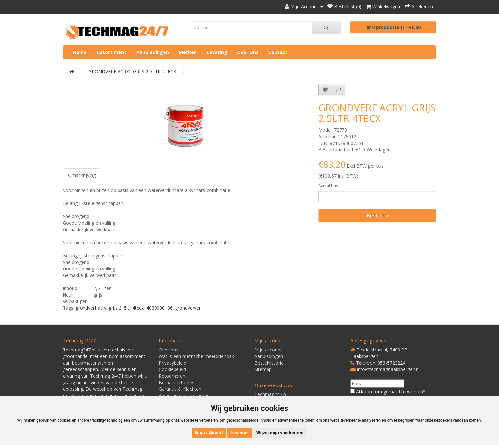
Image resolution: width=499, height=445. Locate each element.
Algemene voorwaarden (184, 395)
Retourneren (172, 376)
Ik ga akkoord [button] (209, 432)
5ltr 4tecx (134, 308)
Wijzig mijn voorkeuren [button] (280, 432)
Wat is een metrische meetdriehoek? (197, 356)
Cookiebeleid (172, 369)
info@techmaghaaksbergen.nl (388, 369)
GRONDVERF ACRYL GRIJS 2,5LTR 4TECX (132, 71)
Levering (217, 52)
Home (80, 52)
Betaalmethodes (176, 382)
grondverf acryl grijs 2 (98, 308)
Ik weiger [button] (239, 432)
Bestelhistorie (269, 363)
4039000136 (159, 308)
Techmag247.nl (270, 394)
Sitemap (263, 369)
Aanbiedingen (152, 52)
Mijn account (268, 350)
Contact (277, 52)
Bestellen (377, 215)
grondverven (188, 308)
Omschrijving (82, 175)
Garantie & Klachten (180, 389)
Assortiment (111, 52)
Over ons (248, 52)
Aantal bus (328, 186)
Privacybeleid (172, 363)
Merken (188, 52)
